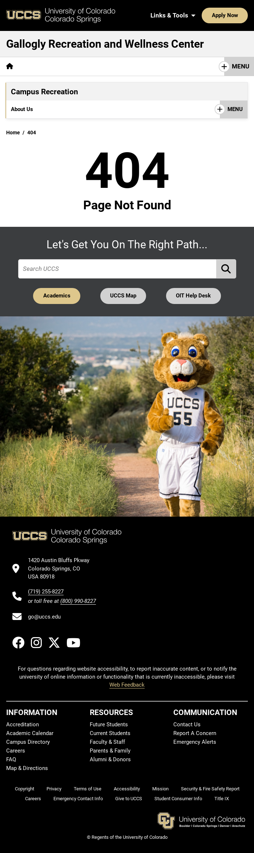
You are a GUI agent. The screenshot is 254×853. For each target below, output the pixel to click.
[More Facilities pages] (59, 109)
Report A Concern (194, 733)
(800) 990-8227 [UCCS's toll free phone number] (78, 601)
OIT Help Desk (193, 295)
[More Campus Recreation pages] (98, 66)
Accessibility (127, 788)
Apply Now (225, 15)
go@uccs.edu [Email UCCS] (44, 616)
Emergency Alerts (194, 742)
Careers (15, 750)
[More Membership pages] (148, 109)
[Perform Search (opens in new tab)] (226, 269)
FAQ (11, 759)
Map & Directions (27, 768)
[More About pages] (39, 66)
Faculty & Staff (107, 742)
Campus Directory (28, 742)
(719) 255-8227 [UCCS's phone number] (46, 591)
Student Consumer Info (178, 798)
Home (13, 132)
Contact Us (187, 724)
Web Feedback (127, 685)
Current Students (110, 733)
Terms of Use (87, 788)
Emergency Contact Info (78, 798)
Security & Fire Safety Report (210, 788)
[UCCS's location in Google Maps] (62, 568)
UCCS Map (123, 295)
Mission (160, 788)
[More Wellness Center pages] (171, 66)
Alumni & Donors (110, 759)
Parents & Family (110, 750)
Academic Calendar (29, 733)
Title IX (221, 798)
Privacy (54, 788)
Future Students (109, 724)
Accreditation (22, 724)
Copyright (24, 788)
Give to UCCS (128, 798)
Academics (56, 295)
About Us (22, 109)
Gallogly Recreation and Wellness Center (105, 43)
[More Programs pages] (101, 109)
